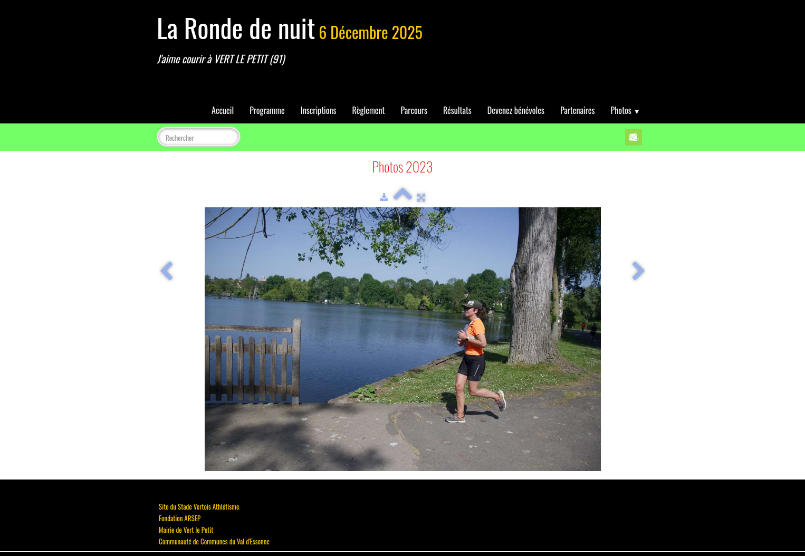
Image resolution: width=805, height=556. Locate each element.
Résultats (457, 110)
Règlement (368, 110)
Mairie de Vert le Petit (186, 529)
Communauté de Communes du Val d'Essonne (214, 541)
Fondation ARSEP (179, 518)
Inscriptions (319, 110)
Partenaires (577, 110)
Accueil (223, 110)
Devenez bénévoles (515, 110)
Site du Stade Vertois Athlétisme (199, 506)
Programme (267, 110)
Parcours (414, 110)
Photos (625, 110)
